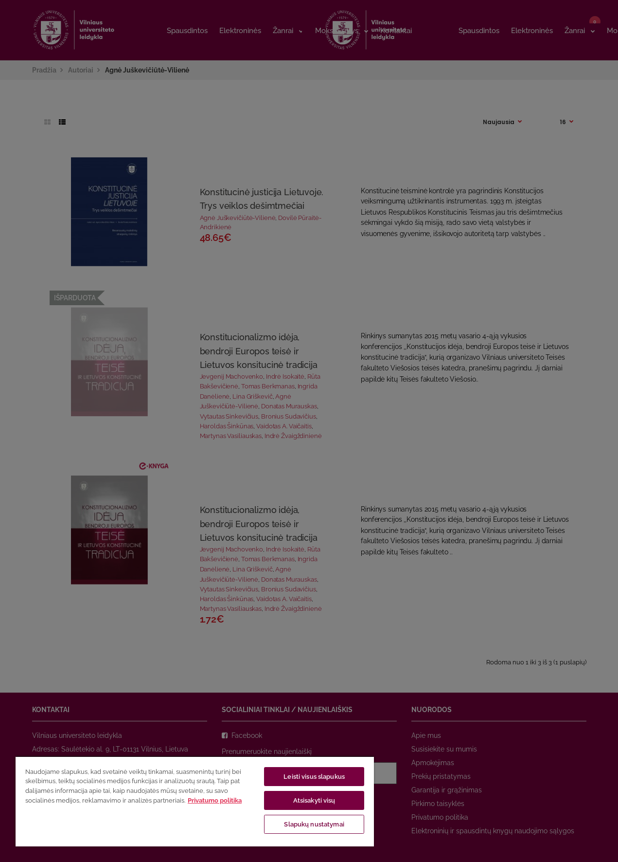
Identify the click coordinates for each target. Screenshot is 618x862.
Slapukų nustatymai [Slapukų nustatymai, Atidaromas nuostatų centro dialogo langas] (314, 824)
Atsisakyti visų (314, 800)
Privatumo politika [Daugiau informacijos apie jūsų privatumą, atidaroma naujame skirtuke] (215, 800)
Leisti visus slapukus (314, 776)
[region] (195, 801)
